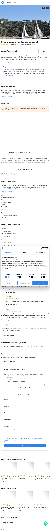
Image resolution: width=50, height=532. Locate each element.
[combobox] (14, 415)
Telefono (6, 413)
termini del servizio (37, 438)
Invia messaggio (25, 446)
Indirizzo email (8, 419)
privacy (23, 438)
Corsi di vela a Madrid (7, 522)
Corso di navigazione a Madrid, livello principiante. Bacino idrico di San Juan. (8, 507)
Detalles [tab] (25, 252)
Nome (6, 400)
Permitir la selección (25, 283)
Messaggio (7, 426)
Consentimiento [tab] (8, 252)
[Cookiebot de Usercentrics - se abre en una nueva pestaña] (41, 248)
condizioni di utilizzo (16, 438)
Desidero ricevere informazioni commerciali (15, 442)
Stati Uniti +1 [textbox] (8, 416)
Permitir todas (40, 283)
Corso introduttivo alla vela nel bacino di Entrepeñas (41, 506)
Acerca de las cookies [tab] (41, 252)
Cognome (7, 406)
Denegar (9, 283)
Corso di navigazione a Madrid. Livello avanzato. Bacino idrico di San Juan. (9, 478)
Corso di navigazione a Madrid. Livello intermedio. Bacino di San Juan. (24, 507)
